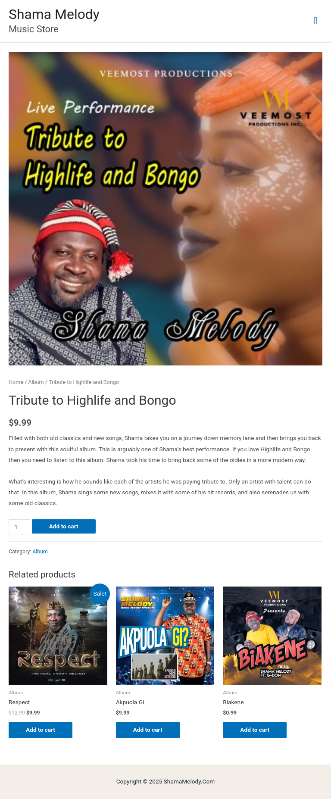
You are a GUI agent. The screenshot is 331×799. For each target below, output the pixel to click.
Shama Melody (54, 14)
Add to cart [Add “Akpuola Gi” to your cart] (147, 729)
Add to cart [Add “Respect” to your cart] (40, 729)
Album (36, 382)
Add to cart (63, 526)
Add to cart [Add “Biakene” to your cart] (254, 729)
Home (16, 382)
